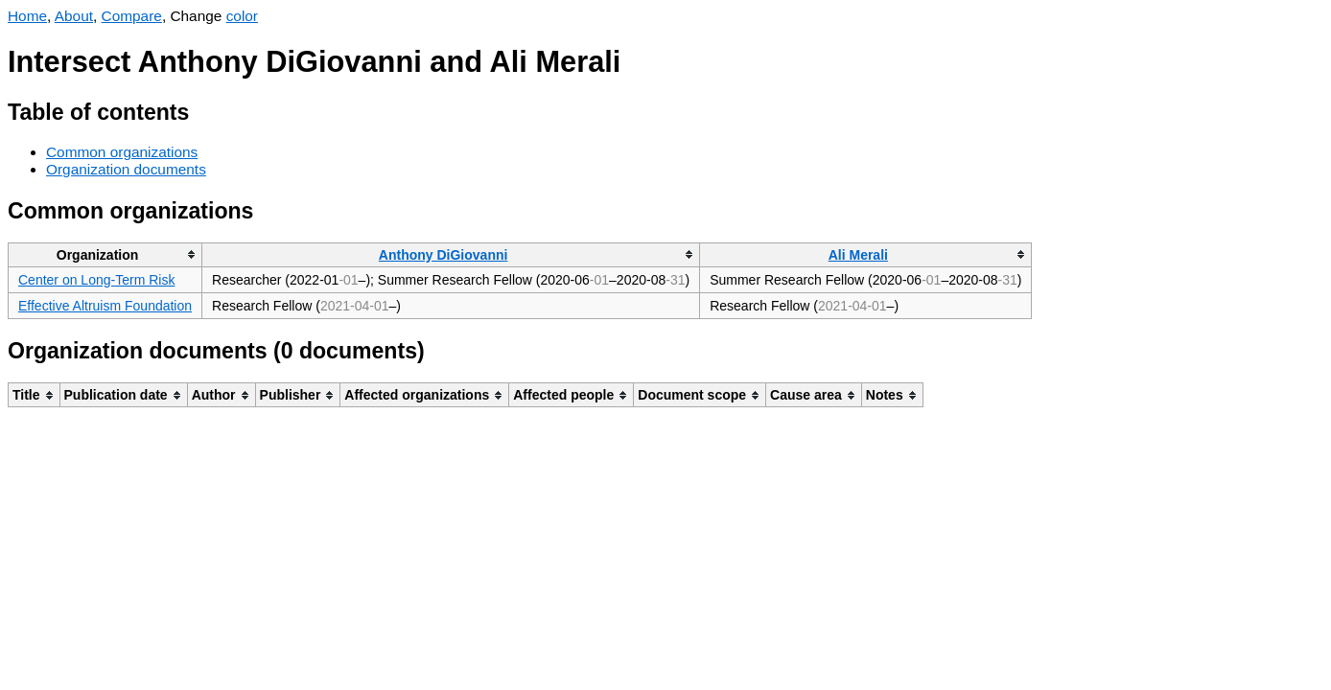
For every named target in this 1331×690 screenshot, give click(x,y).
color (242, 16)
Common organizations (122, 152)
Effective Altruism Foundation (105, 305)
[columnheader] (105, 254)
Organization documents (126, 169)
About (74, 16)
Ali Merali (858, 255)
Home (27, 16)
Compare (132, 16)
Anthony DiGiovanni (443, 255)
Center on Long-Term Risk (96, 280)
